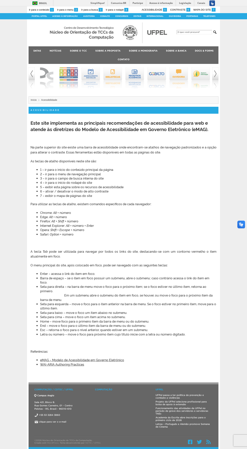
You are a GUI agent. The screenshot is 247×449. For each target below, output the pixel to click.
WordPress (53, 443)
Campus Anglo (44, 395)
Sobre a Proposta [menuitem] (107, 50)
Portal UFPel (39, 16)
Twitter (199, 442)
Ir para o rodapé (117, 9)
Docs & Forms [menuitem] (204, 50)
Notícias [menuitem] (55, 50)
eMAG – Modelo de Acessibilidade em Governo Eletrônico (82, 360)
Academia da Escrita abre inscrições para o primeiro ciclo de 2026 (181, 418)
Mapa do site (204, 9)
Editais (137, 16)
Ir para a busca (92, 9)
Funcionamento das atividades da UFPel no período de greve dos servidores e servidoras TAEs (182, 411)
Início (34, 99)
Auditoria (89, 16)
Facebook (190, 442)
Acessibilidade (154, 9)
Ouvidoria (175, 16)
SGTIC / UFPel (92, 443)
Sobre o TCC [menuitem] (78, 50)
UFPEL (159, 389)
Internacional (154, 16)
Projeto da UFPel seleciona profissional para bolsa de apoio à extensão (181, 403)
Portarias (192, 16)
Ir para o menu (67, 9)
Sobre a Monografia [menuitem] (143, 50)
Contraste (180, 9)
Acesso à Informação (65, 16)
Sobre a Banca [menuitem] (176, 50)
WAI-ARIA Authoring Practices (62, 364)
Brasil (43, 3)
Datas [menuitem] (37, 50)
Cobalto (105, 16)
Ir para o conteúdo (41, 9)
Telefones (209, 16)
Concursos (121, 16)
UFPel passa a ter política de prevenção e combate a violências (180, 396)
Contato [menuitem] (123, 59)
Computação (103, 389)
